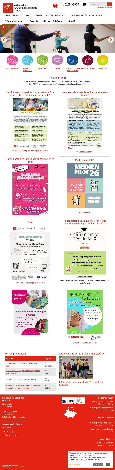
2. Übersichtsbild (56, 50)
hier (84, 84)
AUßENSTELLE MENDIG (87, 69)
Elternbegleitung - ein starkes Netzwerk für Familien (81, 383)
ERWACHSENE (42, 69)
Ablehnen (98, 464)
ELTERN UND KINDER (12, 69)
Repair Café (34, 21)
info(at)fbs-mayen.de (16, 417)
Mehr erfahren (74, 464)
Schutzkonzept (59, 21)
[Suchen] (109, 4)
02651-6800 (70, 4)
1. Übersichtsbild (54, 50)
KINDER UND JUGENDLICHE (27, 70)
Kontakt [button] (72, 21)
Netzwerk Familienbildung (15, 21)
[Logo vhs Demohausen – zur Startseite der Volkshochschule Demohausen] (20, 6)
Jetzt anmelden (85, 212)
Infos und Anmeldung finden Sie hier (30, 283)
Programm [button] (17, 15)
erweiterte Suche (104, 7)
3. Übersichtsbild (58, 50)
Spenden (39, 15)
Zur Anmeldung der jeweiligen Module (30, 150)
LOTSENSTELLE (102, 69)
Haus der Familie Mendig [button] (56, 15)
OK (108, 464)
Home (7, 15)
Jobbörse (46, 21)
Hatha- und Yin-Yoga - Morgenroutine (21, 379)
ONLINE (57, 69)
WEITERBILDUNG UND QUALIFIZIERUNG (73, 70)
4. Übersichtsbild (60, 50)
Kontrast (6, 466)
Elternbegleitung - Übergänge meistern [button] (86, 15)
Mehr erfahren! (85, 152)
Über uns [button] (28, 15)
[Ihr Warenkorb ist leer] (84, 5)
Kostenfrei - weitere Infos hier (85, 343)
